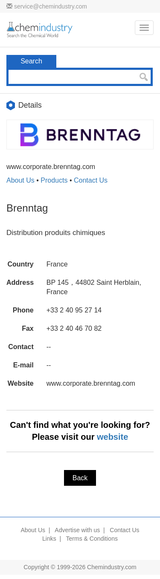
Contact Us (91, 180)
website (112, 436)
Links (49, 538)
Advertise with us (77, 530)
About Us (20, 180)
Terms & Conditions (92, 538)
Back (80, 478)
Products (54, 180)
